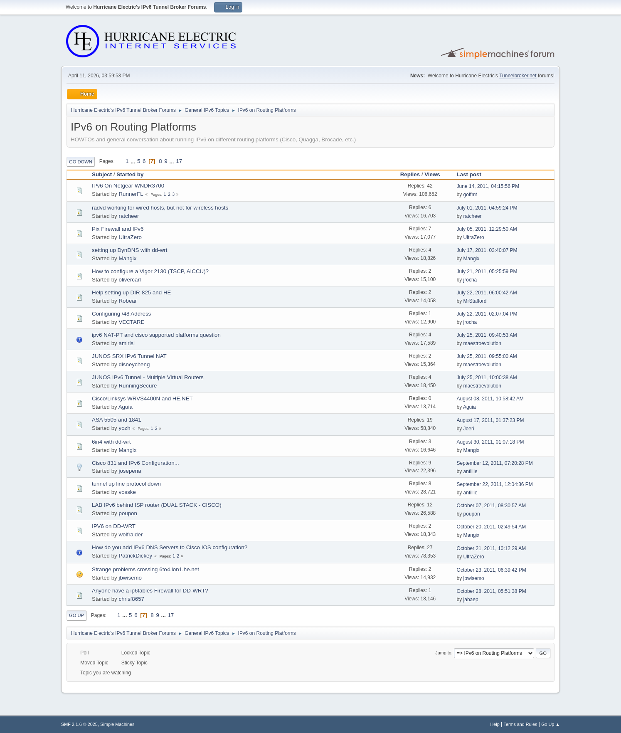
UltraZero (130, 237)
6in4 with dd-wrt (111, 442)
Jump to (443, 652)
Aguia (125, 407)
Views (432, 174)
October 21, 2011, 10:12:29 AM (491, 548)
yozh (124, 428)
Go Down (80, 161)
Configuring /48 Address (121, 314)
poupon (127, 513)
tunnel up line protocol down (126, 484)
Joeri (468, 429)
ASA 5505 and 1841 (116, 420)
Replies (410, 174)
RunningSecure (137, 386)
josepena (129, 471)
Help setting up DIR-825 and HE (131, 292)
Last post (473, 174)
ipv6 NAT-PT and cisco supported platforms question (156, 335)
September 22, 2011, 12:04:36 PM (495, 484)
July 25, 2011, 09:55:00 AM (487, 356)
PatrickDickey (135, 556)
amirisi (126, 343)
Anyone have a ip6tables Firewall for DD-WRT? (150, 590)
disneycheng (134, 364)
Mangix (127, 258)
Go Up (76, 615)
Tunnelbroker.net (518, 76)
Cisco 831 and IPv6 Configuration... (135, 463)
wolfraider (130, 534)
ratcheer (128, 216)
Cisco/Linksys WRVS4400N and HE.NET (142, 398)
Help (495, 724)
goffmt (470, 194)
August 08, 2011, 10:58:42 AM (490, 399)
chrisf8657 (131, 599)
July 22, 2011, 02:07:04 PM (487, 314)
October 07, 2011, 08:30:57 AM (491, 505)
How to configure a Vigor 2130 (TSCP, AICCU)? (150, 271)
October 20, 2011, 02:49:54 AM (491, 527)
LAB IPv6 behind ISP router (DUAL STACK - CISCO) (157, 505)
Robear (127, 301)
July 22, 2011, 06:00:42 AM (487, 293)
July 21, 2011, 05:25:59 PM (487, 271)
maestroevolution (482, 343)
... (134, 161)
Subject (102, 174)
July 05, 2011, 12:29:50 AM (487, 229)
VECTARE (131, 322)
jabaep (470, 599)
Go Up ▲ (550, 724)
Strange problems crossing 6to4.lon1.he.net (145, 569)
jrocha (470, 280)
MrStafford (475, 301)
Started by (129, 174)
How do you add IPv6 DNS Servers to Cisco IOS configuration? (169, 547)
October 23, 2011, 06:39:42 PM (491, 570)
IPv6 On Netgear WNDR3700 (128, 186)
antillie (470, 471)
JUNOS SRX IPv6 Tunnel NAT (129, 356)
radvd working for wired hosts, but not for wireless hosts (160, 208)
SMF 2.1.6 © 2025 (79, 724)
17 (179, 161)
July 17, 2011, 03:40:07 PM (487, 250)
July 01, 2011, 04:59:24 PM (487, 208)
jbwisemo (130, 578)
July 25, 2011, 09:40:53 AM (487, 335)
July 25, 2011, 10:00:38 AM (487, 377)
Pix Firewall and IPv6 (117, 229)
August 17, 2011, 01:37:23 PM (490, 420)
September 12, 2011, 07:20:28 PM (495, 463)
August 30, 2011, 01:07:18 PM (490, 442)
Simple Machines (117, 724)
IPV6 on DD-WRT (114, 526)
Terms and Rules (520, 724)
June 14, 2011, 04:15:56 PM (488, 186)
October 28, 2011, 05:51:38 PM (491, 591)
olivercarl (129, 279)
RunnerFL (130, 194)
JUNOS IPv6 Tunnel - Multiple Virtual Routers (148, 377)
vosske (127, 492)
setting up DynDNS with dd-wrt (129, 250)
